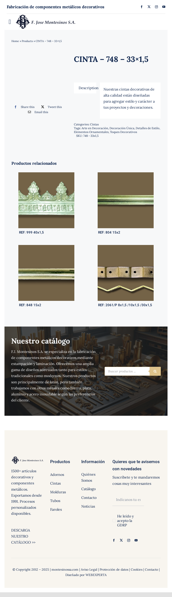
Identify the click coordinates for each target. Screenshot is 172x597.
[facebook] (141, 6)
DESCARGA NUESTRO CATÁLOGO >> (23, 536)
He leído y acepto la (125, 520)
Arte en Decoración (95, 128)
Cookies (136, 569)
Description (88, 88)
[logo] (46, 15)
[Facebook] (23, 107)
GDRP (122, 525)
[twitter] (149, 6)
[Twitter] (50, 107)
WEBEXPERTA (96, 575)
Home (15, 41)
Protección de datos (114, 569)
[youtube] (163, 6)
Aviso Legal (89, 569)
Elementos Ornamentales (91, 132)
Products (27, 41)
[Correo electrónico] (37, 112)
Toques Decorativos (123, 132)
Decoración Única (122, 128)
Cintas (94, 124)
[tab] (85, 87)
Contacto (151, 569)
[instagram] (156, 6)
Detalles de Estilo (147, 128)
